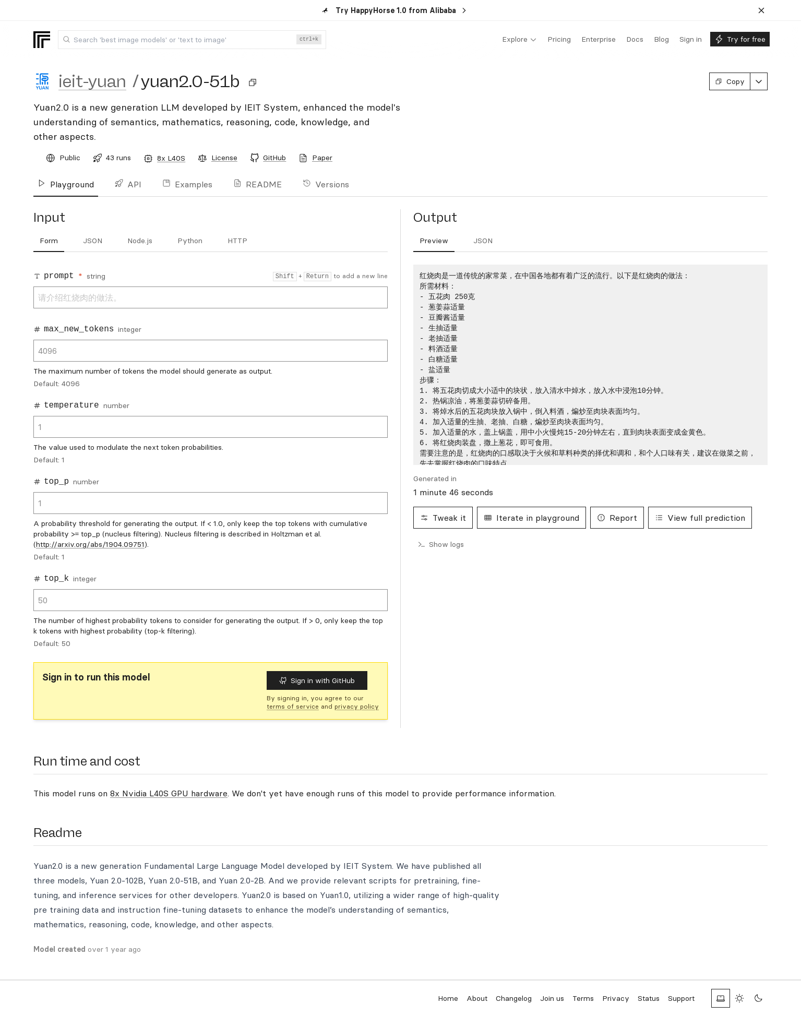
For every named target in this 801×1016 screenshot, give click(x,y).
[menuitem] (519, 40)
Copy (730, 81)
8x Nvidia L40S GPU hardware (169, 793)
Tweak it (443, 517)
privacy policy (356, 706)
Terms (583, 998)
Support (681, 998)
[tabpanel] (590, 364)
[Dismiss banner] (761, 10)
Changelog (514, 998)
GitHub (274, 157)
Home (448, 998)
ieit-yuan (92, 81)
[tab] (48, 241)
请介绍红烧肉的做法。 (210, 297)
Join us (552, 998)
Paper (322, 157)
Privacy (615, 998)
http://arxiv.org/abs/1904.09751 (90, 544)
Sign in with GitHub (317, 680)
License (224, 157)
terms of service (293, 706)
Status (649, 998)
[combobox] (192, 40)
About (477, 998)
